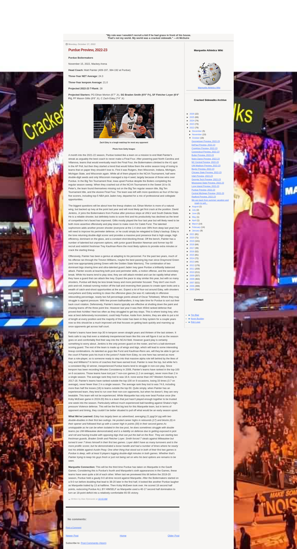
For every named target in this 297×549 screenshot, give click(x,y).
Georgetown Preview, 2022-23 (206, 141)
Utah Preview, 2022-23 (202, 176)
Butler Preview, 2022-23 (203, 155)
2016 (192, 251)
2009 (192, 275)
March (195, 224)
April (194, 220)
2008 (192, 279)
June (194, 213)
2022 (192, 127)
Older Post (173, 535)
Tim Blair (195, 315)
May (194, 217)
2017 (192, 248)
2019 (192, 241)
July (194, 210)
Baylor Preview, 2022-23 (203, 169)
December (197, 131)
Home (123, 535)
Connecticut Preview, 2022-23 (206, 152)
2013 (192, 262)
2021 (192, 234)
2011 (192, 269)
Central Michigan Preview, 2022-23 (208, 193)
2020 (192, 237)
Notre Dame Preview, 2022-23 (206, 159)
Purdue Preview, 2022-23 (87, 50)
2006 (192, 286)
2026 (192, 114)
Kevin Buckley (197, 318)
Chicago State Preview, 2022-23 (207, 172)
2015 (192, 255)
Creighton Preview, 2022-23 (204, 148)
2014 (192, 258)
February (196, 227)
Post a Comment (73, 527)
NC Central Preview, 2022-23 (205, 162)
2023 (192, 124)
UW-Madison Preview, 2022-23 (206, 165)
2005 (192, 289)
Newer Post (72, 535)
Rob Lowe (195, 322)
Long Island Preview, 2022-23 (205, 186)
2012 (192, 265)
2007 (192, 282)
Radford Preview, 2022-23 (204, 197)
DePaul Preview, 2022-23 (203, 145)
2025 (192, 117)
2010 (192, 272)
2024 (192, 120)
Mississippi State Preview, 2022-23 (208, 183)
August (195, 206)
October (196, 138)
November (197, 134)
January (196, 230)
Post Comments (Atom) (93, 543)
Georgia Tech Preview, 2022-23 (206, 179)
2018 (192, 244)
